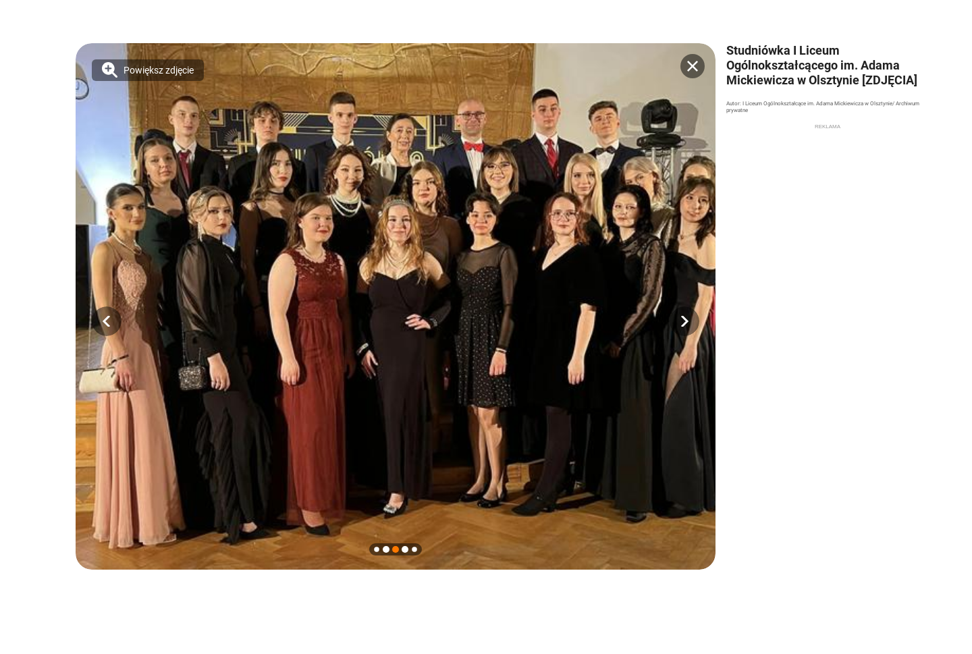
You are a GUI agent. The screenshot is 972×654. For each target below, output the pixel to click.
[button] (107, 321)
